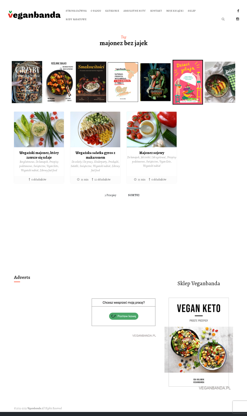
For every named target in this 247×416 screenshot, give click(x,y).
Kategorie (112, 10)
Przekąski (113, 162)
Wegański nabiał (29, 170)
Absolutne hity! (135, 10)
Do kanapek (42, 162)
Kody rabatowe (76, 19)
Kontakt (156, 10)
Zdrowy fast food (48, 170)
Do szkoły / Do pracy (82, 162)
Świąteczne (39, 166)
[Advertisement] (123, 242)
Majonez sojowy (151, 152)
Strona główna (76, 10)
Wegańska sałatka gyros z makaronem (95, 155)
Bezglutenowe (27, 162)
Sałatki (74, 166)
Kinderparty (100, 162)
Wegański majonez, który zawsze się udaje (39, 155)
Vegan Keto (52, 166)
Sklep (192, 10)
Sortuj (134, 195)
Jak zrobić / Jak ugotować (153, 157)
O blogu (96, 10)
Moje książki (175, 10)
